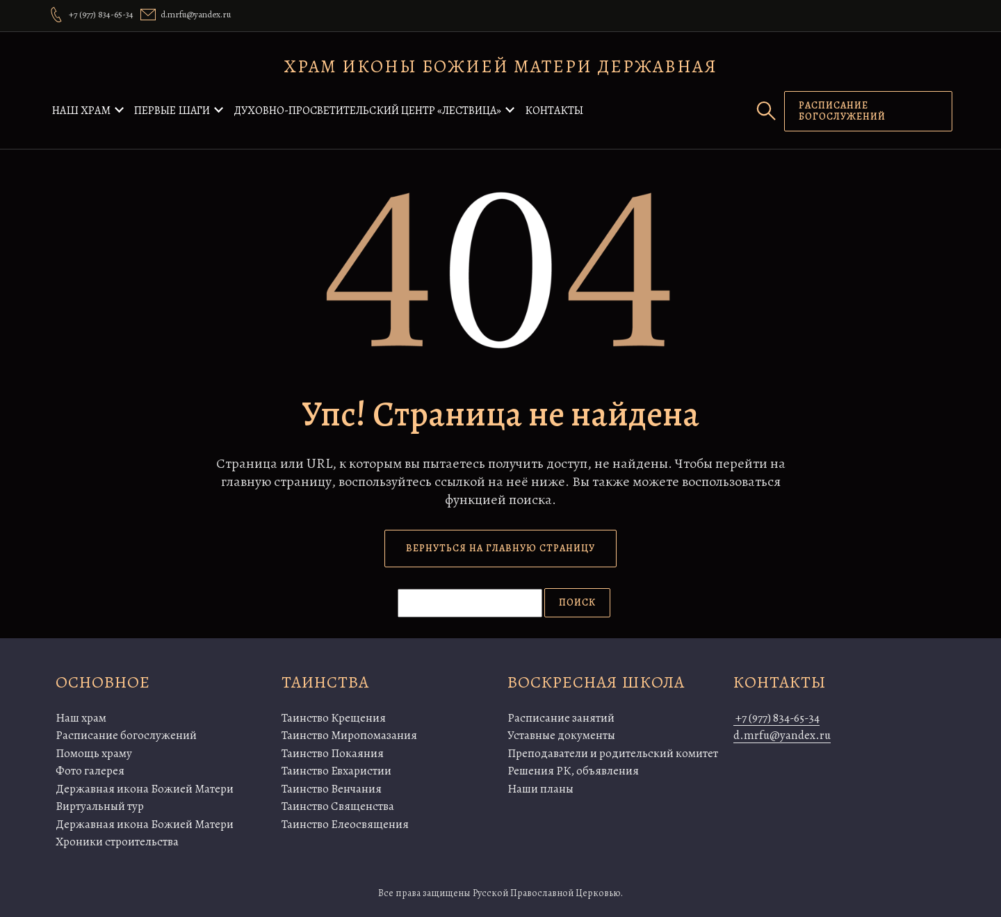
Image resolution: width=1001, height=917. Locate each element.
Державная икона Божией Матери (145, 789)
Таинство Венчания (332, 789)
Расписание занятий (561, 718)
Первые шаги (172, 110)
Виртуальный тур (100, 806)
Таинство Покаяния (333, 753)
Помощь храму (94, 753)
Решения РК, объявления (573, 771)
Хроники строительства (117, 842)
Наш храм (81, 110)
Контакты (554, 110)
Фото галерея (90, 771)
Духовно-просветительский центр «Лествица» (367, 110)
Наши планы (540, 789)
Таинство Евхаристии (336, 771)
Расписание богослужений (126, 735)
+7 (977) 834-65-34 (776, 718)
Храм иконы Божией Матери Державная (500, 66)
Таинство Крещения (334, 718)
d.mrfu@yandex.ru (782, 735)
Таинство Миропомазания (349, 735)
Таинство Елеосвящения (345, 824)
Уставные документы (561, 735)
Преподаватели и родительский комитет (612, 753)
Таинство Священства (338, 806)
